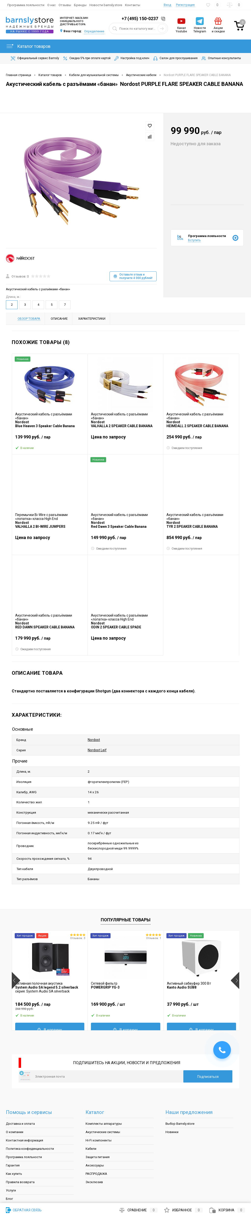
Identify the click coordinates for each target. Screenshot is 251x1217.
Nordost (94, 739)
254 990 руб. (201, 439)
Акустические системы (103, 1107)
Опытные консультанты (221, 58)
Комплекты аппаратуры (104, 1099)
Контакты (132, 5)
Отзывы (65, 5)
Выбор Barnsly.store (179, 1099)
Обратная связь (24, 1210)
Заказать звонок (164, 18)
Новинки (171, 1107)
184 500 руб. (49, 981)
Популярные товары (126, 895)
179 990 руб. (49, 640)
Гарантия (13, 1141)
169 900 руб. (125, 981)
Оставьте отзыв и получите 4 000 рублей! (133, 276)
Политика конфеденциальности (30, 1124)
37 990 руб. (201, 981)
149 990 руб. (125, 539)
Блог (9, 1174)
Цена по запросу (108, 436)
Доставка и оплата (20, 1099)
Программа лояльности (25, 5)
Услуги (11, 1166)
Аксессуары (95, 1141)
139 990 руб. (49, 439)
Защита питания (98, 1132)
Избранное (183, 1210)
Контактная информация (24, 1116)
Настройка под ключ (131, 58)
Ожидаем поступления (184, 448)
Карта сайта (15, 1191)
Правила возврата (20, 1157)
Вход (167, 5)
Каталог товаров (28, 46)
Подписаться (208, 1052)
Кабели (91, 1124)
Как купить (14, 1149)
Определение (94, 31)
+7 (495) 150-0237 (140, 18)
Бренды (80, 5)
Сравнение (138, 1210)
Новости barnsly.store (105, 5)
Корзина (227, 1210)
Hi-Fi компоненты (99, 1116)
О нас (51, 5)
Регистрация (185, 5)
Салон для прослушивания (175, 58)
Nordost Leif (97, 747)
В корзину (50, 1005)
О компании (14, 1107)
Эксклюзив (94, 1157)
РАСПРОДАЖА (96, 1149)
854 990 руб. (201, 539)
